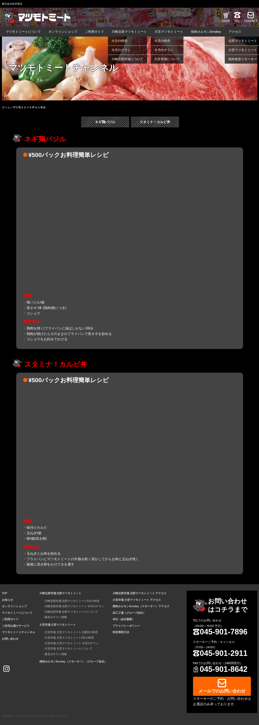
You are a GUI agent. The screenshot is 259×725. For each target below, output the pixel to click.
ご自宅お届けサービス (16, 625)
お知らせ (7, 599)
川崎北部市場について (127, 59)
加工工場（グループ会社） (129, 612)
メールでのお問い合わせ (222, 691)
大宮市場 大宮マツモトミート (57, 624)
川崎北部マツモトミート (129, 32)
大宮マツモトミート (169, 32)
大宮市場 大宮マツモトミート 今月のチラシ (72, 643)
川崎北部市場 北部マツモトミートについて (71, 611)
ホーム (6, 107)
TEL (237, 21)
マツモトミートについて (23, 32)
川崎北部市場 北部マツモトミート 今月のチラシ (74, 606)
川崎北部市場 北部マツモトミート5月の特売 (72, 601)
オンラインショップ (63, 32)
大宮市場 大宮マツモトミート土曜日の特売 (71, 632)
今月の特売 (119, 41)
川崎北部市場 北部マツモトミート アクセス (139, 593)
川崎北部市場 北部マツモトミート (60, 593)
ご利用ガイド (94, 32)
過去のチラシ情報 (56, 617)
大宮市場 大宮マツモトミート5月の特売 (69, 637)
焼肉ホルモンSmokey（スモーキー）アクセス (141, 606)
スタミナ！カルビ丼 (155, 122)
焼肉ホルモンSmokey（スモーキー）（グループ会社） (73, 661)
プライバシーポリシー (126, 625)
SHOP (226, 21)
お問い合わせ (10, 638)
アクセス (235, 32)
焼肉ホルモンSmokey (206, 32)
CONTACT (250, 21)
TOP (4, 593)
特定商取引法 (121, 632)
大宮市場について (167, 59)
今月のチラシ (121, 50)
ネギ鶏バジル (105, 122)
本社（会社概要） (124, 619)
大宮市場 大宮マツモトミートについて (68, 648)
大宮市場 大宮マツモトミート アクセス (137, 599)
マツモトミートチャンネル (18, 632)
